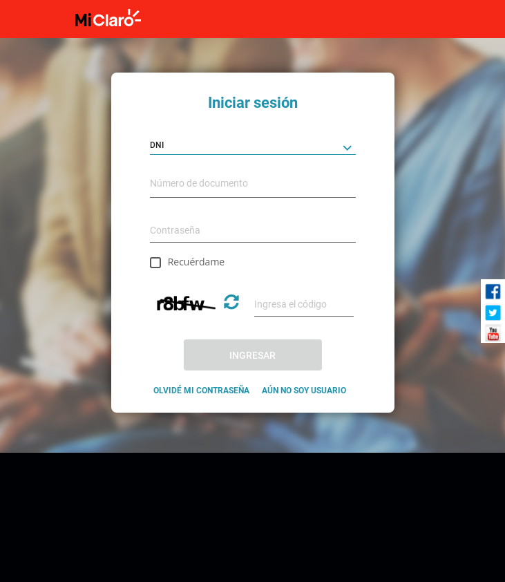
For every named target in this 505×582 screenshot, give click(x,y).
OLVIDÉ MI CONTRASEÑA (201, 390)
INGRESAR (252, 355)
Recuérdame (196, 261)
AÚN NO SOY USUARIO (304, 390)
